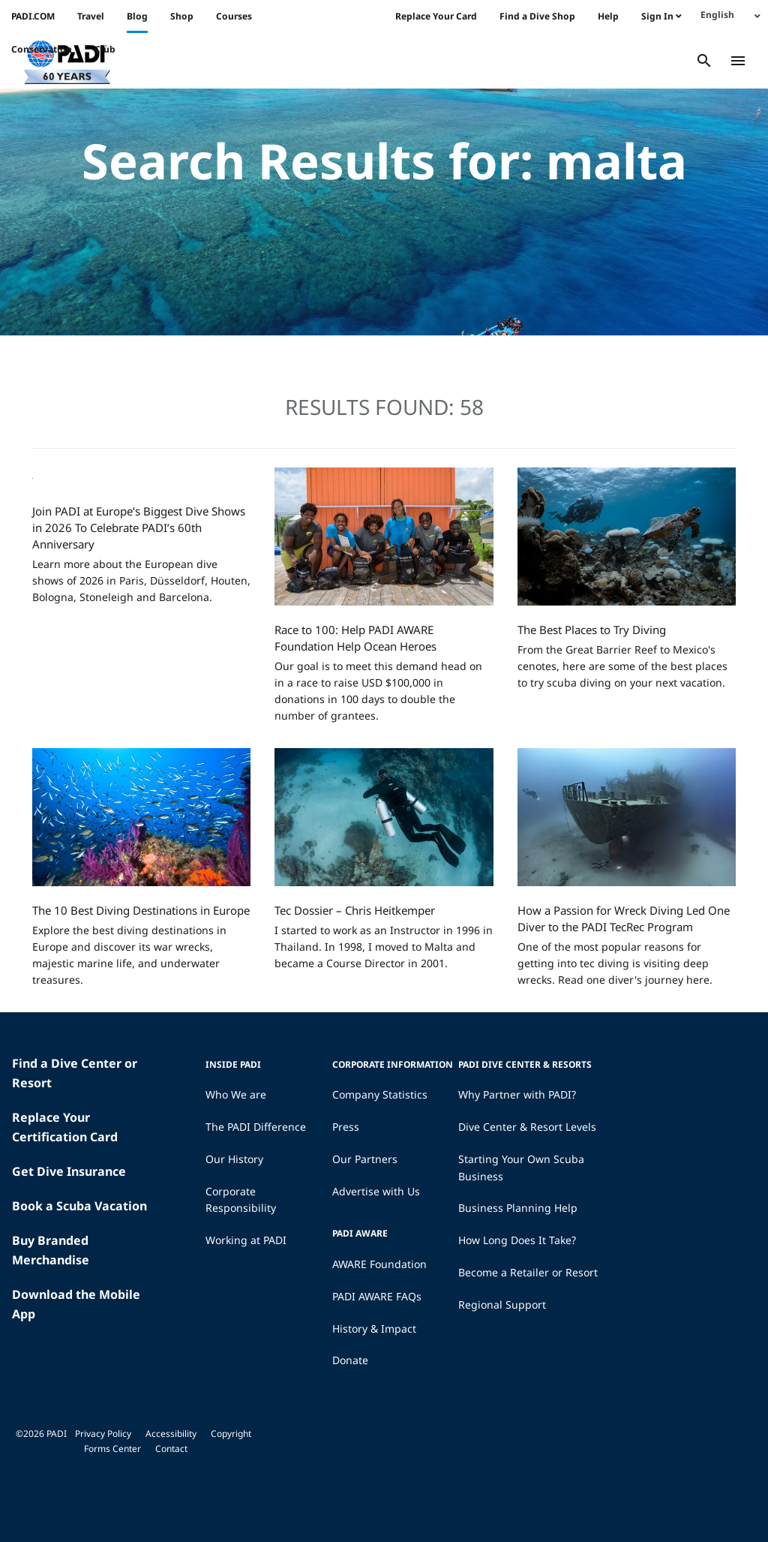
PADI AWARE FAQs (377, 1296)
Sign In (661, 16)
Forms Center (112, 1448)
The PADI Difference (256, 1127)
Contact (171, 1448)
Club (105, 49)
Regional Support (502, 1304)
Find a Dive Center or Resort (74, 1073)
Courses (234, 16)
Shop (182, 16)
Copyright (231, 1433)
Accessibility (171, 1433)
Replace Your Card (436, 16)
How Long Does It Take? (517, 1240)
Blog (137, 16)
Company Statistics (380, 1094)
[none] (730, 14)
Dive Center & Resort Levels (527, 1127)
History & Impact (374, 1328)
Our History (234, 1159)
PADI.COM (33, 16)
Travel (90, 16)
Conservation (41, 49)
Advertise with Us (376, 1191)
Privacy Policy (103, 1433)
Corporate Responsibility (241, 1200)
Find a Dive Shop (537, 16)
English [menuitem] (717, 14)
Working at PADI (246, 1240)
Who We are (236, 1094)
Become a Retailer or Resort (528, 1272)
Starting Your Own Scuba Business (521, 1167)
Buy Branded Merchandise (50, 1250)
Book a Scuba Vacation (79, 1206)
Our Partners (365, 1159)
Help (608, 16)
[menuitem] (730, 14)
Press (345, 1127)
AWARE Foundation (379, 1264)
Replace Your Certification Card (65, 1127)
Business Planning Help (518, 1208)
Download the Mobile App (76, 1304)
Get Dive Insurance (69, 1171)
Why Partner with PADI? (517, 1094)
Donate (350, 1360)
